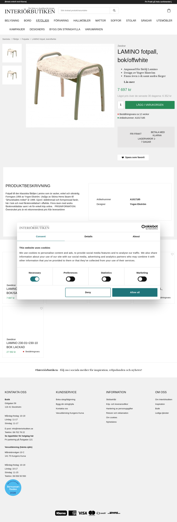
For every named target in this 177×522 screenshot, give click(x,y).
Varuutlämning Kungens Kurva (70, 413)
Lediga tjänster (162, 413)
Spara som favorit (133, 157)
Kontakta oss (62, 408)
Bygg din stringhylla (65, 404)
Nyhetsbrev (111, 422)
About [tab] (136, 236)
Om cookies (111, 417)
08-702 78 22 (19, 432)
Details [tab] (89, 236)
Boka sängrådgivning (65, 399)
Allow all (135, 292)
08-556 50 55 (19, 476)
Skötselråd (111, 399)
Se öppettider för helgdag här (19, 436)
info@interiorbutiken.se (22, 428)
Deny (88, 292)
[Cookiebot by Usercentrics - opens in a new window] (144, 227)
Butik (157, 408)
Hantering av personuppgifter (119, 408)
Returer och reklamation (117, 413)
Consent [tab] (41, 236)
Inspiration (160, 404)
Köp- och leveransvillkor (117, 404)
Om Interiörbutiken (163, 399)
